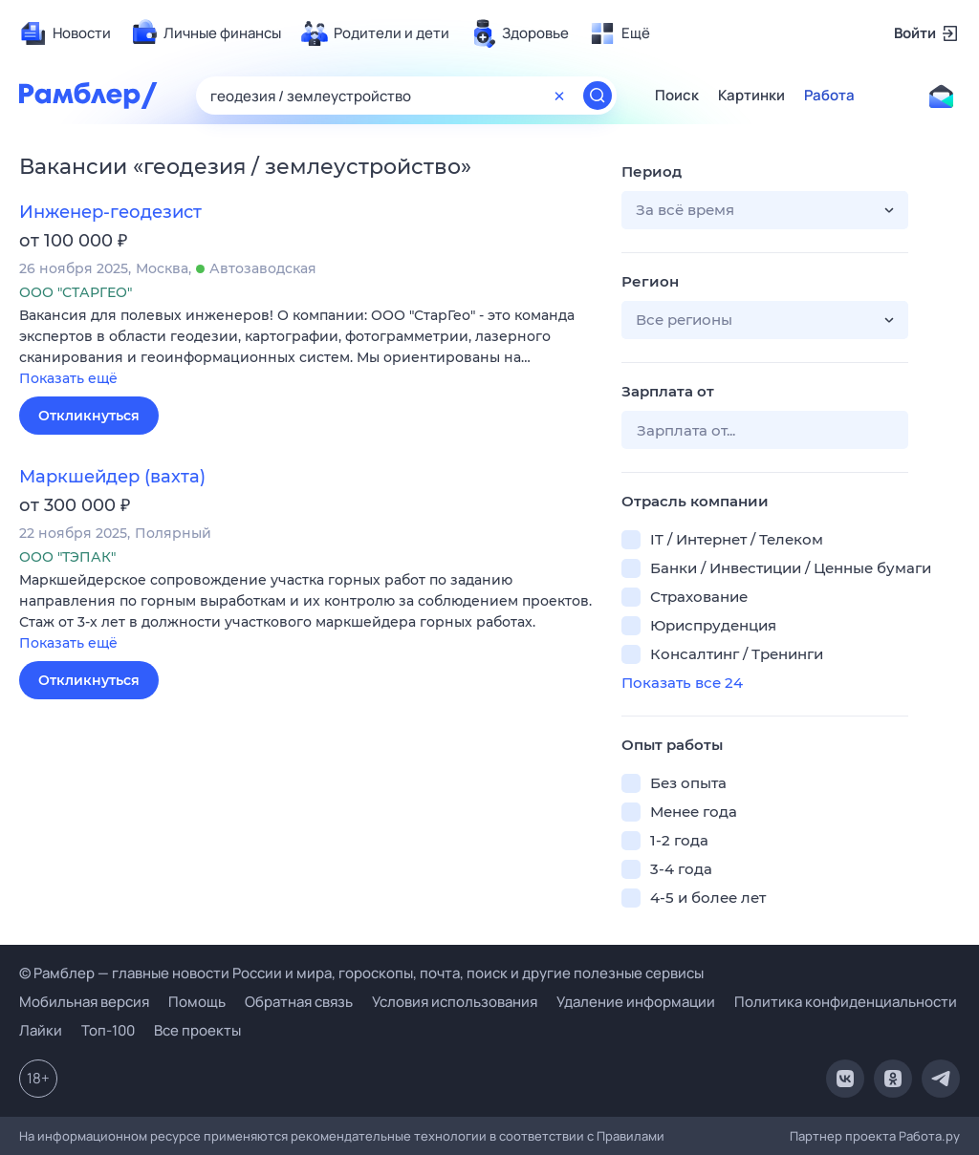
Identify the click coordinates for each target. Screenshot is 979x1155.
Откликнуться (89, 415)
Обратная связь (299, 1002)
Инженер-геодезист (110, 212)
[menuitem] (65, 33)
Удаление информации (635, 1002)
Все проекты (197, 1030)
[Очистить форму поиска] (559, 95)
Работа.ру (929, 1135)
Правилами (630, 1135)
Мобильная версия (84, 1002)
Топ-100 (108, 1030)
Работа (829, 95)
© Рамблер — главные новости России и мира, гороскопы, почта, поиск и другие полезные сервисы (361, 973)
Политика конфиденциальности (845, 1002)
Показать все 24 (682, 683)
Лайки (40, 1030)
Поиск (677, 95)
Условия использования (454, 1002)
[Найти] (597, 95)
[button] (306, 348)
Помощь (197, 1002)
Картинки (751, 95)
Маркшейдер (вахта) (112, 476)
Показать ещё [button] (68, 378)
